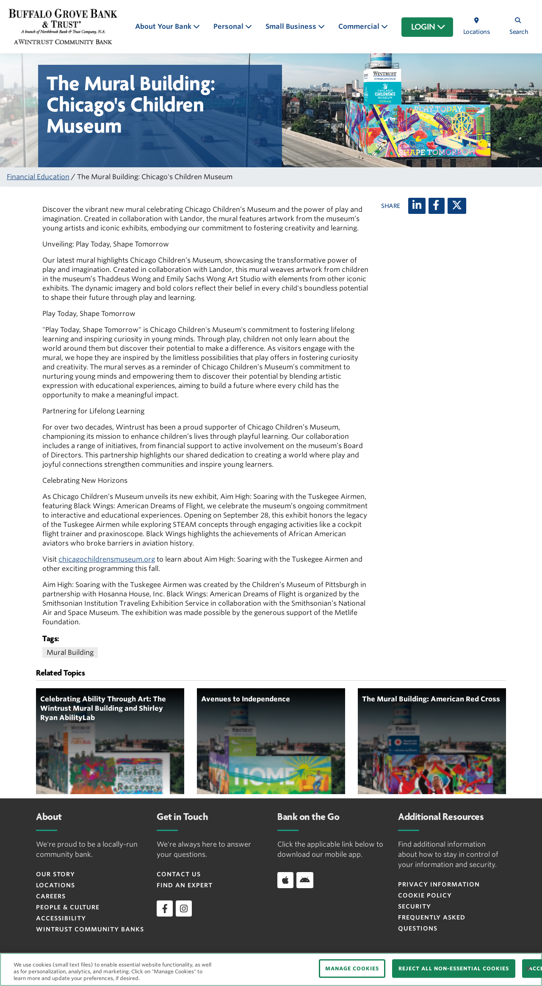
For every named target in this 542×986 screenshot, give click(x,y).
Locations (55, 885)
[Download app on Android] (304, 880)
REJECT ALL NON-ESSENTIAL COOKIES (453, 968)
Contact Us (179, 874)
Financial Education (38, 177)
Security (414, 906)
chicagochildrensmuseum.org (106, 559)
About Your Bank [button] (164, 26)
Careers (51, 896)
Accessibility (61, 918)
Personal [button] (229, 26)
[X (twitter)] (457, 206)
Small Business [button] (291, 26)
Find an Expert (185, 885)
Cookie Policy (425, 895)
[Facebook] (437, 206)
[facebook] (165, 908)
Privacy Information (439, 884)
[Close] (528, 968)
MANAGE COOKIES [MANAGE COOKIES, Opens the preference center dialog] (352, 968)
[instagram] (184, 908)
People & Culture (68, 907)
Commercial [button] (359, 26)
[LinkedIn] (417, 206)
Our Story (55, 874)
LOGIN (428, 27)
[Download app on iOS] (285, 880)
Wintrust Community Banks (90, 929)
